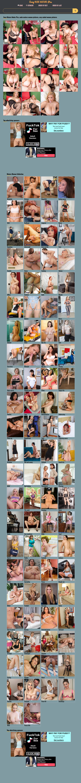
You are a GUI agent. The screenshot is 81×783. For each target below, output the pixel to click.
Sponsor (30, 5)
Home (21, 5)
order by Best (43, 5)
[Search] (40, 10)
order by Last (57, 5)
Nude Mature (40, 1)
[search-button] (75, 10)
